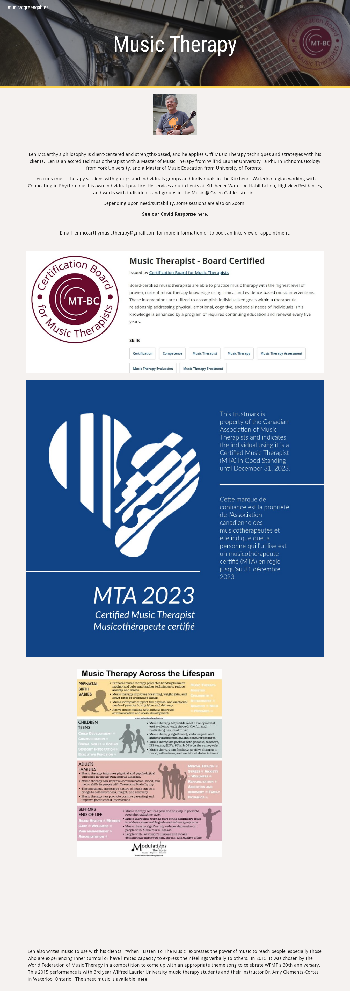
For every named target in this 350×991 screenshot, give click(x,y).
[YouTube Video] (162, 901)
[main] (175, 44)
